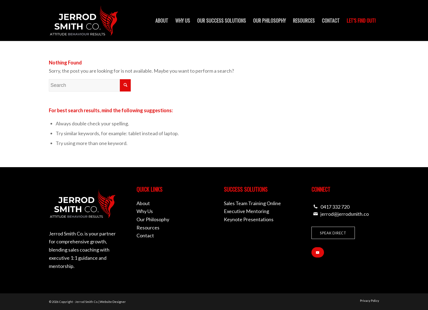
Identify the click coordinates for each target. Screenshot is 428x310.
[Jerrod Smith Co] (84, 20)
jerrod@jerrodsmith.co (344, 214)
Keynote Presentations (249, 219)
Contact (145, 235)
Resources (147, 228)
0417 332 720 (334, 207)
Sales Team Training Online (252, 203)
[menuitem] (162, 20)
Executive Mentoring (246, 211)
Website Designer (113, 301)
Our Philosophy (152, 219)
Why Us (144, 211)
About (143, 203)
